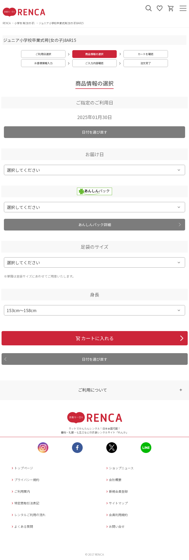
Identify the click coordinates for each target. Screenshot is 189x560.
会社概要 (113, 479)
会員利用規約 (116, 514)
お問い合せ (115, 526)
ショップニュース (119, 468)
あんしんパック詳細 (94, 224)
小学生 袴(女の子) (24, 23)
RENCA (7, 23)
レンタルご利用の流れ (27, 514)
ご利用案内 (20, 491)
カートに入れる (94, 338)
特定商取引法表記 (24, 503)
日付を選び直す (94, 132)
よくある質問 (21, 526)
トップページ (21, 468)
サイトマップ (116, 503)
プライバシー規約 (24, 479)
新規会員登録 (116, 491)
